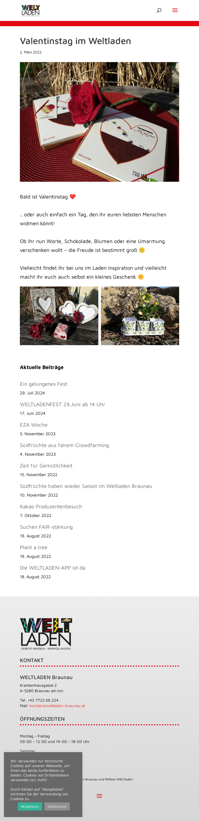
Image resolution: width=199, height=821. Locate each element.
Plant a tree (33, 547)
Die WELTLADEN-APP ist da (52, 568)
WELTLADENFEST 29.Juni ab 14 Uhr (62, 404)
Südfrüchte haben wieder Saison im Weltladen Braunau (86, 486)
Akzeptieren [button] (30, 806)
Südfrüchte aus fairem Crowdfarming (64, 445)
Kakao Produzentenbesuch (51, 506)
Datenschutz (57, 806)
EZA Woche (34, 425)
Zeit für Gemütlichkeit (46, 465)
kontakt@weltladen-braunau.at (57, 705)
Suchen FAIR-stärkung (46, 527)
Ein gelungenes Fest (43, 384)
